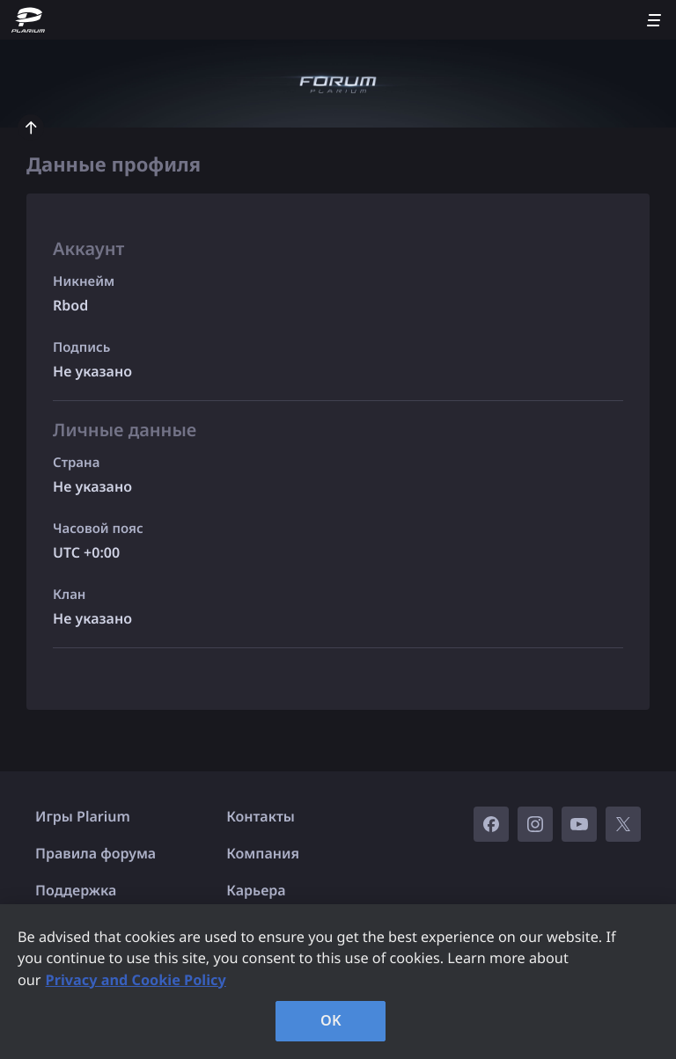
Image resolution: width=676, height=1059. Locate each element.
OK (331, 1020)
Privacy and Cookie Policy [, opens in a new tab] (136, 980)
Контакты (260, 816)
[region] (338, 981)
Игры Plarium (82, 816)
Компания (262, 853)
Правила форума (95, 853)
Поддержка (75, 890)
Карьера (255, 890)
